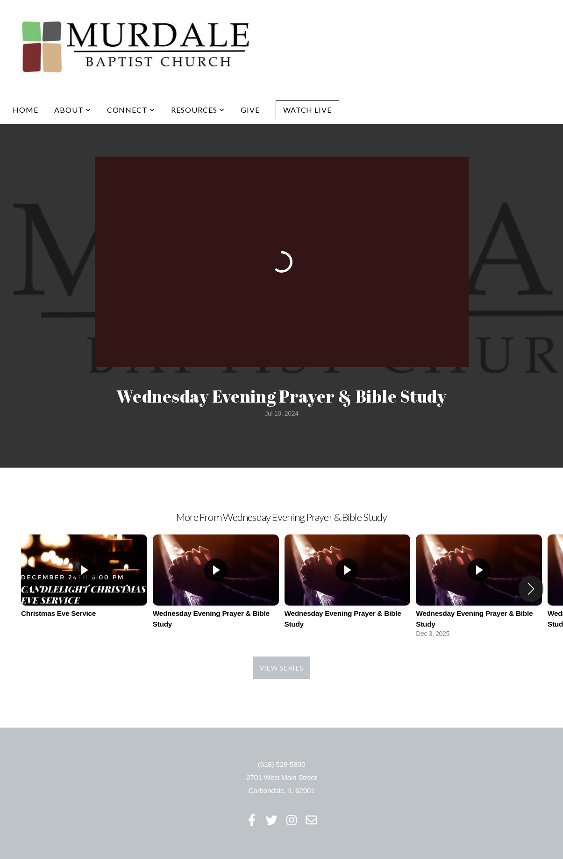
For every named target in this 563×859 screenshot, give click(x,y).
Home (25, 109)
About (72, 109)
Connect (131, 109)
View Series (281, 667)
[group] (84, 583)
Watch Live (307, 109)
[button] (531, 588)
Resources (198, 109)
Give (250, 109)
